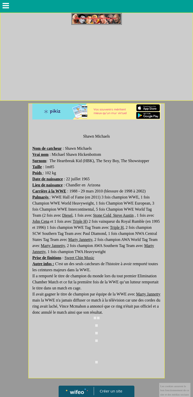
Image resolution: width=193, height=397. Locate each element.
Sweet (79, 258)
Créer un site (111, 390)
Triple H (79, 221)
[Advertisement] (96, 62)
